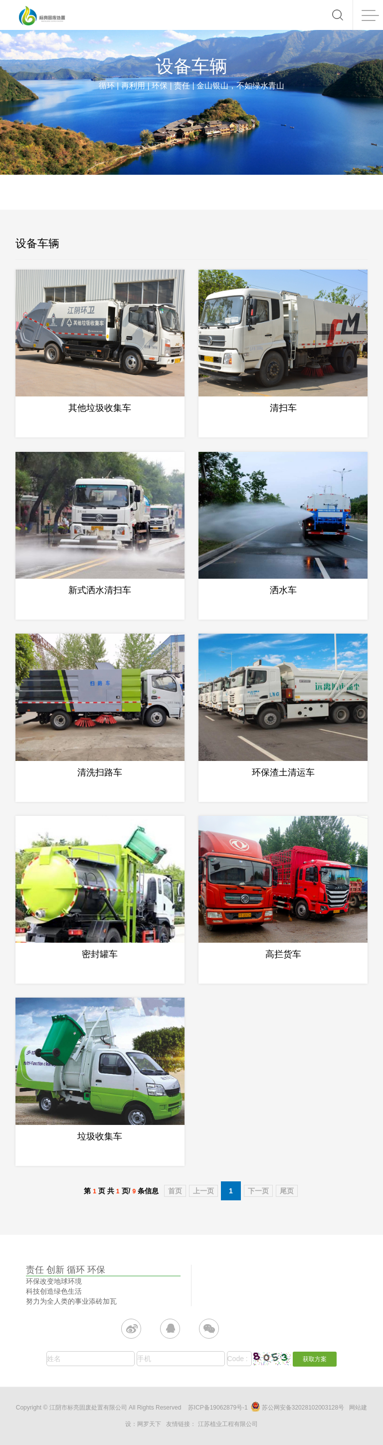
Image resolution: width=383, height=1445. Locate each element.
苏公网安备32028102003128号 (297, 1407)
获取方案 (315, 1359)
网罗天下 (149, 1424)
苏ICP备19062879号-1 (218, 1407)
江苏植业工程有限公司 (228, 1424)
